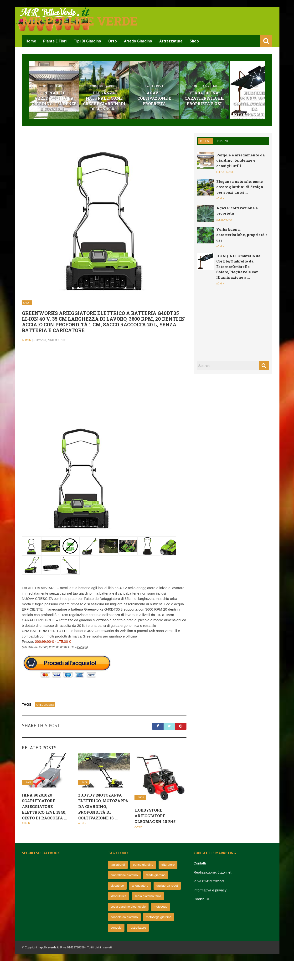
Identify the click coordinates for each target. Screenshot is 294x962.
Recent (205, 142)
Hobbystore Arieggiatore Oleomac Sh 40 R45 (154, 816)
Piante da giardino (235, 86)
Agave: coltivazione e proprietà (176, 96)
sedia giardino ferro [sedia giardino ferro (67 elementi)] (147, 897)
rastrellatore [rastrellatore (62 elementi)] (138, 929)
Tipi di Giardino (87, 41)
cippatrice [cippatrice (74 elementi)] (117, 887)
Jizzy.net (224, 873)
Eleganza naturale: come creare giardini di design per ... (117, 99)
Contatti (200, 864)
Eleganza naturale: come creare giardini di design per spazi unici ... (239, 187)
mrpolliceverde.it (48, 948)
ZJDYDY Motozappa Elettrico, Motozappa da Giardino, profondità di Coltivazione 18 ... (103, 807)
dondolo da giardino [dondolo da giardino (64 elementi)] (124, 918)
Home (31, 41)
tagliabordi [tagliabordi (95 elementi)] (118, 866)
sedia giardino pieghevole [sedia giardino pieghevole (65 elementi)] (128, 908)
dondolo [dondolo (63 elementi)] (116, 929)
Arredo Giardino (138, 41)
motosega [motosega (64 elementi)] (160, 908)
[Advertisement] (104, 382)
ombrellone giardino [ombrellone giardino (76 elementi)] (124, 876)
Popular (222, 142)
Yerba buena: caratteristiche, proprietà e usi (235, 99)
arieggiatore (45, 705)
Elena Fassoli (225, 173)
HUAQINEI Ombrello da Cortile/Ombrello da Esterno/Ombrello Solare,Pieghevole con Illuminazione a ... (238, 267)
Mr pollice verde (80, 21)
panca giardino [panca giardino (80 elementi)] (143, 866)
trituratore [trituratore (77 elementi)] (168, 866)
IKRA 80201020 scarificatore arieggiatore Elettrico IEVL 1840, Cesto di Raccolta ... (44, 807)
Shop (194, 41)
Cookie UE (202, 900)
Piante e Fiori (55, 41)
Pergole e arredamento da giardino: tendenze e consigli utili (240, 161)
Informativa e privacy (210, 891)
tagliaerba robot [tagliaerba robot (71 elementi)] (167, 887)
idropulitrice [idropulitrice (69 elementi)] (118, 897)
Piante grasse (176, 86)
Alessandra (224, 220)
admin (26, 341)
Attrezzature (170, 41)
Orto (112, 41)
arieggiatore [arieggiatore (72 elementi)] (140, 887)
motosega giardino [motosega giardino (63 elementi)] (158, 918)
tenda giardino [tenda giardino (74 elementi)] (155, 876)
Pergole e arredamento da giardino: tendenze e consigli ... (59, 101)
